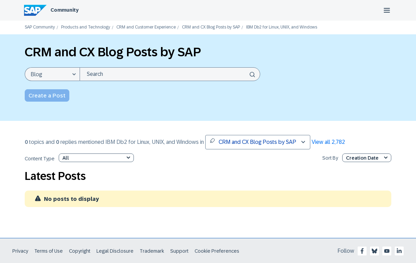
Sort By (330, 158)
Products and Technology (85, 27)
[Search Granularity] (52, 74)
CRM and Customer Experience (146, 27)
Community (64, 10)
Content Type (40, 158)
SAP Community (40, 27)
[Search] (170, 74)
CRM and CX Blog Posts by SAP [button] (253, 141)
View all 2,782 (328, 142)
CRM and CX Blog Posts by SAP (211, 27)
